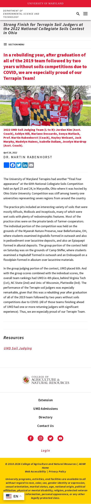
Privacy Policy (57, 471)
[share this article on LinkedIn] (25, 165)
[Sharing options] (6, 165)
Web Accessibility (35, 471)
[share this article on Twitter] (19, 165)
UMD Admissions (45, 409)
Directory (45, 417)
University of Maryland (46, 3)
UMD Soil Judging (20, 348)
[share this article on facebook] (13, 165)
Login (45, 450)
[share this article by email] (31, 165)
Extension (45, 400)
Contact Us (45, 426)
